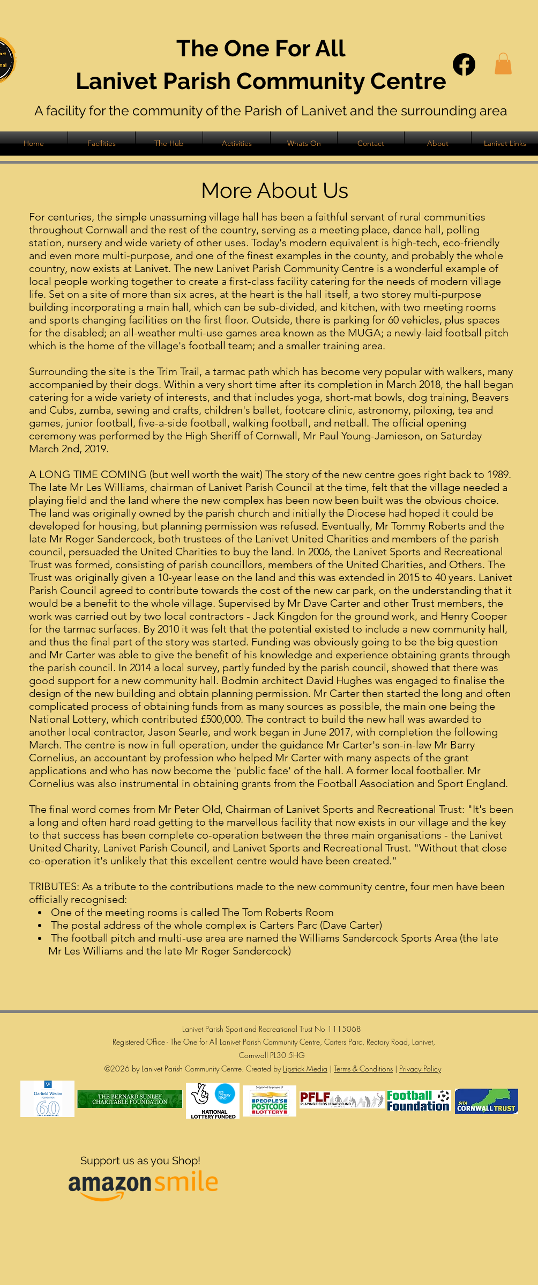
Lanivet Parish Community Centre (261, 81)
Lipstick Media (305, 1068)
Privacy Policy (420, 1068)
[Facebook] (464, 64)
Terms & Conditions (363, 1068)
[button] (503, 64)
